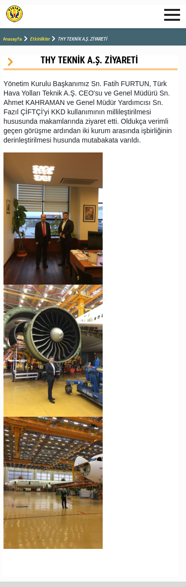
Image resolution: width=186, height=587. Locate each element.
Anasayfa (12, 39)
